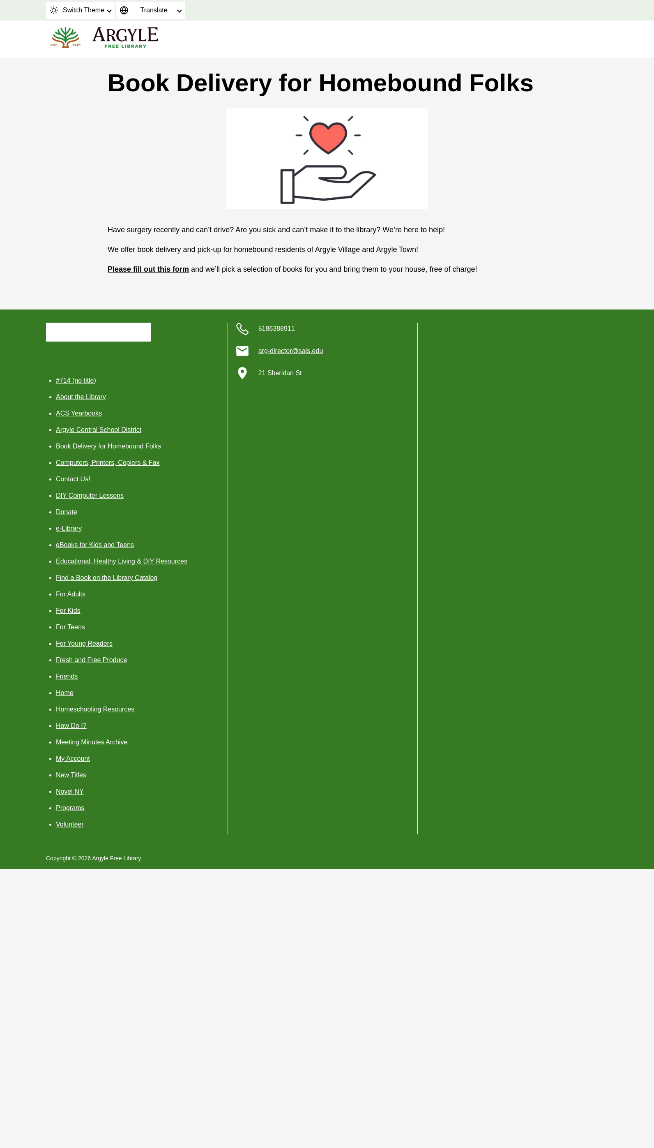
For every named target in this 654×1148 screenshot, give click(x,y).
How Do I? (71, 725)
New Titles (71, 774)
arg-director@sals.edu (290, 350)
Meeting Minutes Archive (91, 742)
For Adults (70, 594)
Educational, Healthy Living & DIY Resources (121, 561)
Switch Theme (77, 10)
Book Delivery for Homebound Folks (108, 446)
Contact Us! (73, 479)
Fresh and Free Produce (91, 659)
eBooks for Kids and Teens (95, 544)
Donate (66, 511)
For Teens (70, 627)
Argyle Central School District (98, 429)
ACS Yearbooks (79, 413)
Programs (70, 807)
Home (65, 692)
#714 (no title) (76, 380)
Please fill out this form (148, 269)
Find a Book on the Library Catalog (106, 577)
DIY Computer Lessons (90, 495)
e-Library (69, 528)
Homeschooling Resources (95, 709)
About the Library (81, 396)
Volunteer (70, 824)
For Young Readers (84, 643)
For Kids (68, 610)
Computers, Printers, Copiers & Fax (108, 462)
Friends (67, 676)
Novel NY (70, 791)
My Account (73, 758)
